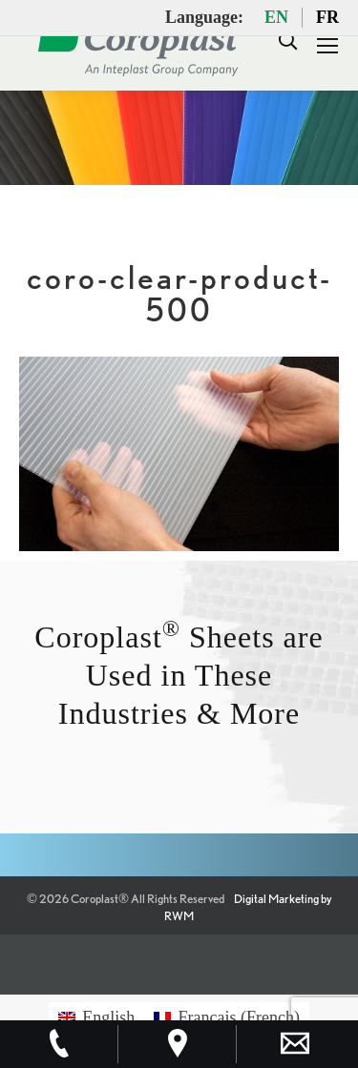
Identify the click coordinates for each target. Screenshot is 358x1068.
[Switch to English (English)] (96, 1017)
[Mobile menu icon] (327, 45)
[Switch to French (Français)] (226, 1017)
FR (327, 17)
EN (276, 17)
